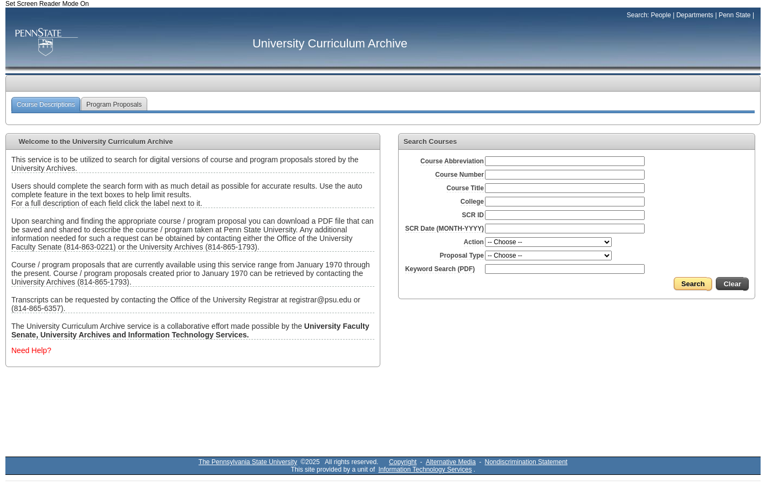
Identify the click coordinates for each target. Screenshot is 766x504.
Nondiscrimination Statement (526, 462)
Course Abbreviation (452, 161)
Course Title (465, 188)
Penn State (734, 15)
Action (474, 242)
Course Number (459, 174)
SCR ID (473, 215)
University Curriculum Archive (329, 43)
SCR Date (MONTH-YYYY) (444, 228)
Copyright (402, 462)
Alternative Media (451, 462)
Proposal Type (462, 255)
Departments (695, 15)
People (661, 15)
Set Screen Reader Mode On (47, 4)
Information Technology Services (424, 469)
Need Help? (31, 350)
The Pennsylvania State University (248, 462)
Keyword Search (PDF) (440, 269)
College (472, 201)
